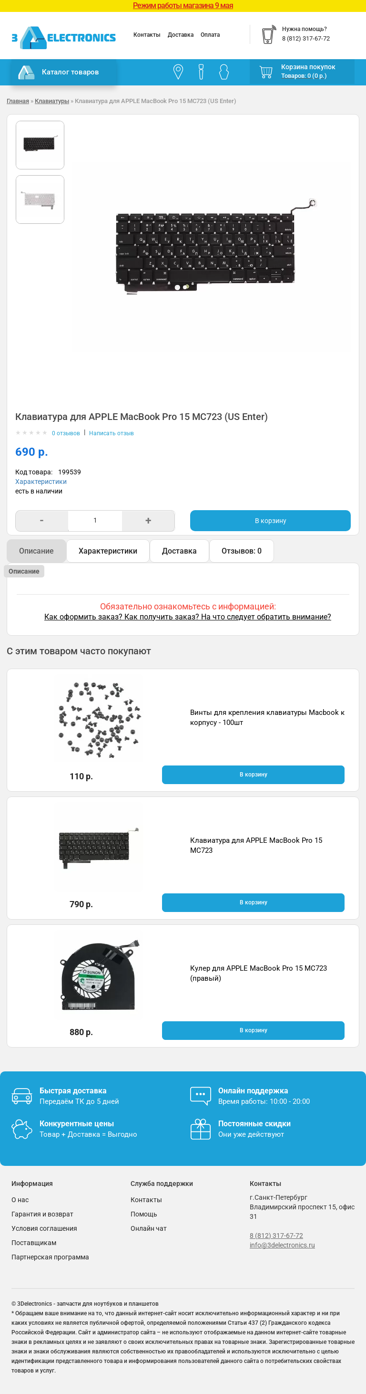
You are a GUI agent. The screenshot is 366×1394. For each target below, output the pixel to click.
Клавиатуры (52, 101)
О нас (20, 1200)
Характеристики (41, 481)
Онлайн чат (149, 1228)
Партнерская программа (50, 1257)
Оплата (210, 34)
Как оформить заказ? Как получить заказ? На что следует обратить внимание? (187, 616)
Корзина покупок (308, 67)
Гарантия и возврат (42, 1214)
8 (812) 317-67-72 (276, 1235)
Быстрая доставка (73, 1090)
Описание (36, 551)
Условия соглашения (44, 1228)
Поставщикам (33, 1243)
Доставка (180, 34)
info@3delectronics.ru (282, 1245)
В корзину (270, 520)
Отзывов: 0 (242, 551)
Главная (18, 101)
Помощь (144, 1214)
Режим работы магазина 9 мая (183, 5)
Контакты (147, 34)
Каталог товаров (58, 72)
